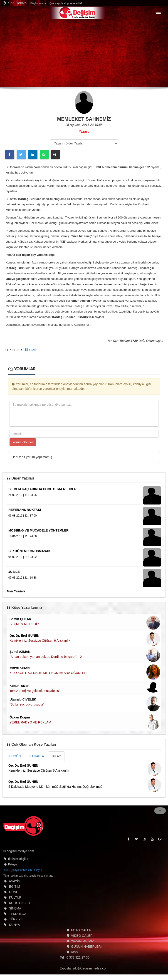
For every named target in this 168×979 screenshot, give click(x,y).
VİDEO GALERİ (82, 935)
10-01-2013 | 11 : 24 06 (22, 536)
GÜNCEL (15, 892)
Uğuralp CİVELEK (23, 699)
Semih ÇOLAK (20, 619)
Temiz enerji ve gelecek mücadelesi (34, 691)
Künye (12, 864)
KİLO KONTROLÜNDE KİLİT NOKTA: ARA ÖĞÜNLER (48, 673)
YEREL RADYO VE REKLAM (30, 722)
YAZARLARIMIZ (82, 941)
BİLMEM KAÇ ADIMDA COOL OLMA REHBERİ (42, 489)
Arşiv (74, 952)
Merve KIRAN (20, 668)
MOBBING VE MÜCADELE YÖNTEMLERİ (38, 530)
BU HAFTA (36, 756)
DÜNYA (14, 925)
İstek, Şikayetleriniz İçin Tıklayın (22, 870)
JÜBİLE (14, 572)
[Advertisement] (84, 53)
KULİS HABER (19, 903)
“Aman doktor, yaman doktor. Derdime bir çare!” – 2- (46, 656)
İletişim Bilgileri (18, 859)
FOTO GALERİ (81, 930)
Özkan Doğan (20, 717)
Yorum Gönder (22, 442)
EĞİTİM (14, 886)
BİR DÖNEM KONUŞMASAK (29, 551)
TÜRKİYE (16, 919)
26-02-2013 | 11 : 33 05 (22, 495)
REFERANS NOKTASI (24, 510)
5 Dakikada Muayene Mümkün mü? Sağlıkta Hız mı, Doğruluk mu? (55, 786)
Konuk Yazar (19, 686)
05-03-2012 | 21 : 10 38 (22, 577)
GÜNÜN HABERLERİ (86, 946)
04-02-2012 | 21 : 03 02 (22, 557)
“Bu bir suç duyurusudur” (27, 704)
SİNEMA (15, 908)
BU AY (56, 756)
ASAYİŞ (14, 881)
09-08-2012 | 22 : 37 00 (22, 515)
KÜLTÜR (15, 897)
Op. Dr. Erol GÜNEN (24, 635)
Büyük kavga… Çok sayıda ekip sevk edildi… (57, 3)
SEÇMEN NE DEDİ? (24, 624)
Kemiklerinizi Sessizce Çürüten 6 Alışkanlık (40, 640)
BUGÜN (15, 756)
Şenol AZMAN (20, 651)
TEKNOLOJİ (18, 914)
